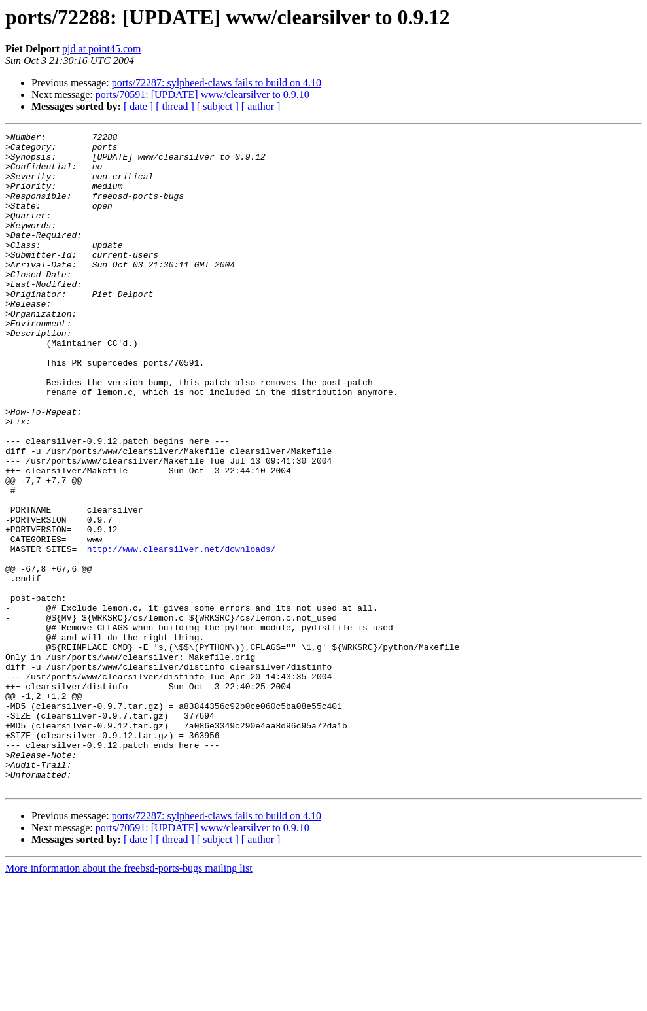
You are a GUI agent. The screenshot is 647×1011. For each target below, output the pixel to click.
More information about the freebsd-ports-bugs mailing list (129, 999)
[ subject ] (218, 106)
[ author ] (261, 106)
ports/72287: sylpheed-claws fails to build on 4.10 (216, 82)
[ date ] (138, 106)
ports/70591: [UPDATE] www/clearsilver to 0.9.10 (202, 94)
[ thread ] (175, 106)
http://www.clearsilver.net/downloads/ (181, 633)
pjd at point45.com (101, 48)
